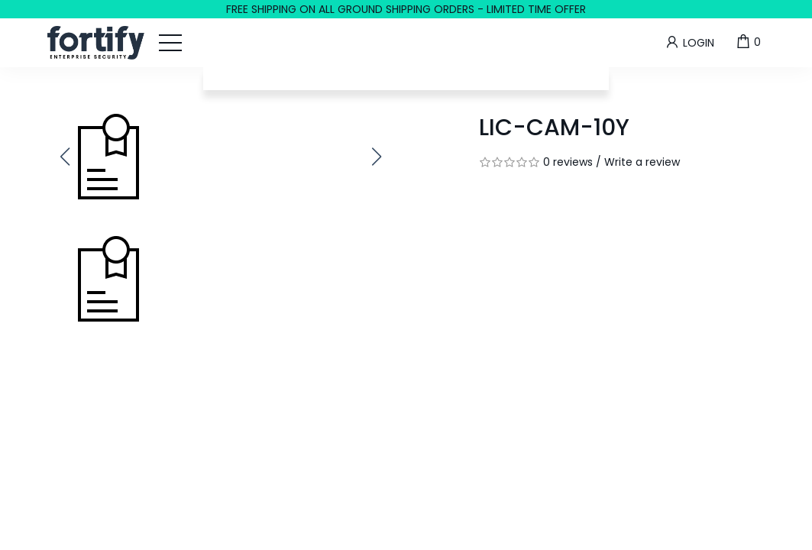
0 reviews (568, 162)
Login (689, 42)
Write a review (642, 162)
